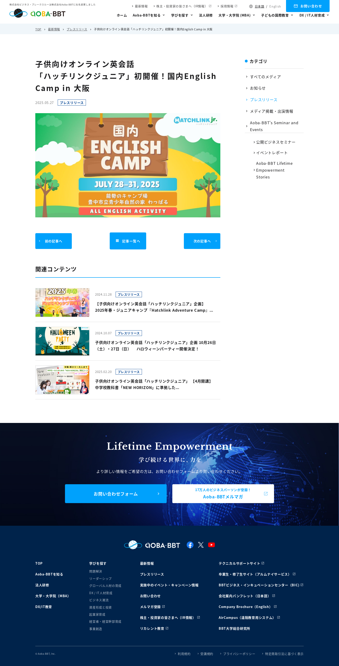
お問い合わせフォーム (116, 494)
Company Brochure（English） (246, 606)
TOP (38, 29)
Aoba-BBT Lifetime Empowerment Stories (274, 170)
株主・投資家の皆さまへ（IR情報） (182, 6)
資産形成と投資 (100, 607)
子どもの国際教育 (275, 15)
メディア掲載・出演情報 (271, 111)
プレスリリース (77, 29)
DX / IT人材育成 (312, 15)
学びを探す (180, 15)
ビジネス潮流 (99, 600)
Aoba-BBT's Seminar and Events (274, 126)
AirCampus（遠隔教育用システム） (247, 617)
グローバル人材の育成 (105, 585)
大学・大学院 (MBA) (234, 15)
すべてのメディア (265, 76)
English (275, 6)
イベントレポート (272, 152)
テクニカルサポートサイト (239, 563)
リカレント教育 (152, 628)
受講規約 (206, 653)
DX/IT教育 (43, 606)
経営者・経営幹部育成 (105, 621)
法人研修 (206, 15)
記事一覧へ (127, 240)
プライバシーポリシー (239, 653)
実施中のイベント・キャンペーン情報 (169, 585)
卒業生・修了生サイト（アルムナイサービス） (255, 574)
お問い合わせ (311, 6)
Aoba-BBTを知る (147, 15)
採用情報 (227, 6)
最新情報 (141, 6)
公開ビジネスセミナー (276, 142)
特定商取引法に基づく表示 (284, 653)
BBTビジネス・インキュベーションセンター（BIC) (259, 585)
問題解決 (95, 571)
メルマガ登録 (150, 606)
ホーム (122, 15)
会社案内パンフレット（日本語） (245, 595)
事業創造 (95, 628)
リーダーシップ (100, 578)
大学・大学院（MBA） (53, 595)
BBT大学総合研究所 (234, 628)
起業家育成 (97, 614)
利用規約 (184, 653)
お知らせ (258, 88)
